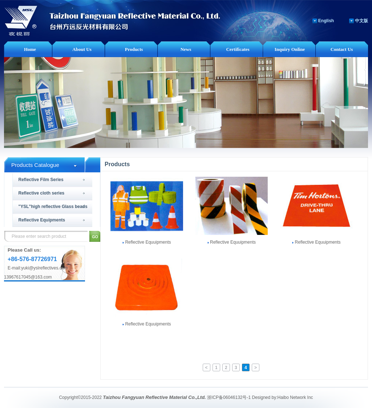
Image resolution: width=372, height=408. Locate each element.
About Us (81, 49)
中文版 (361, 20)
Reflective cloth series (42, 193)
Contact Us (342, 49)
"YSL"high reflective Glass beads (53, 206)
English (326, 20)
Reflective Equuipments (146, 242)
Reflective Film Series (41, 179)
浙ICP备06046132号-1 (229, 397)
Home (30, 49)
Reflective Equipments (42, 220)
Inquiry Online (290, 49)
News (186, 49)
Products (134, 49)
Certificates (237, 49)
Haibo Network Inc (295, 397)
